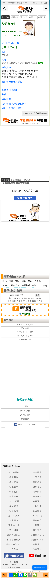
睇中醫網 (8, 320)
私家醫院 (25, 419)
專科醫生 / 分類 (14, 276)
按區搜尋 (37, 477)
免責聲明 (37, 549)
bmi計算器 (14, 501)
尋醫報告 (15, 17)
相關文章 (41, 17)
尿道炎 (29, 301)
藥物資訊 (13, 506)
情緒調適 (37, 492)
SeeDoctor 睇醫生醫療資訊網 (14, 3)
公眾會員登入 (14, 540)
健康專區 (37, 487)
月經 (32, 298)
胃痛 (9, 301)
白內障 (40, 301)
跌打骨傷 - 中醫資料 (25, 332)
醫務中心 (37, 520)
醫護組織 (13, 530)
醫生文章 (13, 487)
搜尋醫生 (37, 472)
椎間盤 (38, 298)
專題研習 (37, 482)
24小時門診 (25, 415)
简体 (46, 3)
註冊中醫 (25, 328)
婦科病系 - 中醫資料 (25, 336)
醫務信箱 (13, 511)
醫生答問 (23, 17)
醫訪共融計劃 (14, 535)
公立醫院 (25, 406)
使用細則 (27, 180)
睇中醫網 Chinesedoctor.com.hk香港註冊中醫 (15, 564)
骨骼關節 (13, 492)
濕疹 (25, 298)
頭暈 (14, 301)
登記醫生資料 (37, 540)
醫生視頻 (37, 530)
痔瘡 (34, 301)
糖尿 (16, 298)
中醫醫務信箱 (25, 340)
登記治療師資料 (14, 544)
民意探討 (37, 496)
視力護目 (13, 496)
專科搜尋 (13, 482)
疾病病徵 (37, 506)
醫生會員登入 (37, 535)
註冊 (41, 3)
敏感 (21, 298)
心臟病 (20, 301)
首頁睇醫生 (14, 472)
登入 (35, 3)
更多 (44, 286)
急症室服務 (25, 411)
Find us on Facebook (25, 424)
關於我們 (37, 544)
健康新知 (37, 501)
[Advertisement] (25, 151)
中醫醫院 (37, 525)
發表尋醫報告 (16, 180)
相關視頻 (32, 17)
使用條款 (13, 549)
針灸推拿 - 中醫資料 (25, 325)
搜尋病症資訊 (13, 290)
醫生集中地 (14, 525)
